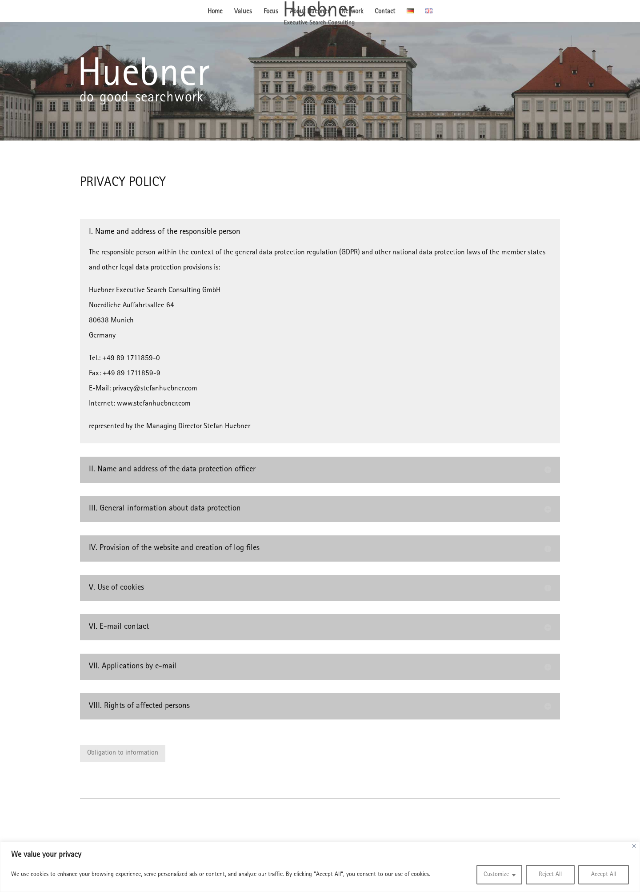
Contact (385, 12)
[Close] (634, 846)
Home (215, 12)
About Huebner (310, 12)
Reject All (550, 875)
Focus (271, 12)
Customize (496, 875)
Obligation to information (122, 753)
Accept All (603, 875)
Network (352, 12)
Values (243, 12)
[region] (320, 867)
